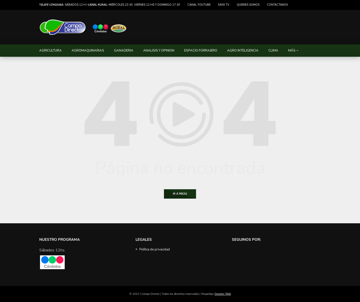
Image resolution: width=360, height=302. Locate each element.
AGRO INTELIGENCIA (243, 50)
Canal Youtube (199, 5)
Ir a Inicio (180, 194)
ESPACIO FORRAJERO (200, 50)
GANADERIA (123, 50)
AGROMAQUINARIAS (88, 50)
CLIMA (273, 50)
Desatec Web (223, 294)
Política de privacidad (154, 249)
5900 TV (223, 5)
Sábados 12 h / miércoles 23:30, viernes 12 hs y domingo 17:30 (109, 5)
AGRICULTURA (50, 50)
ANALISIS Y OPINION (158, 50)
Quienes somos (248, 5)
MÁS (292, 50)
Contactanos (277, 5)
